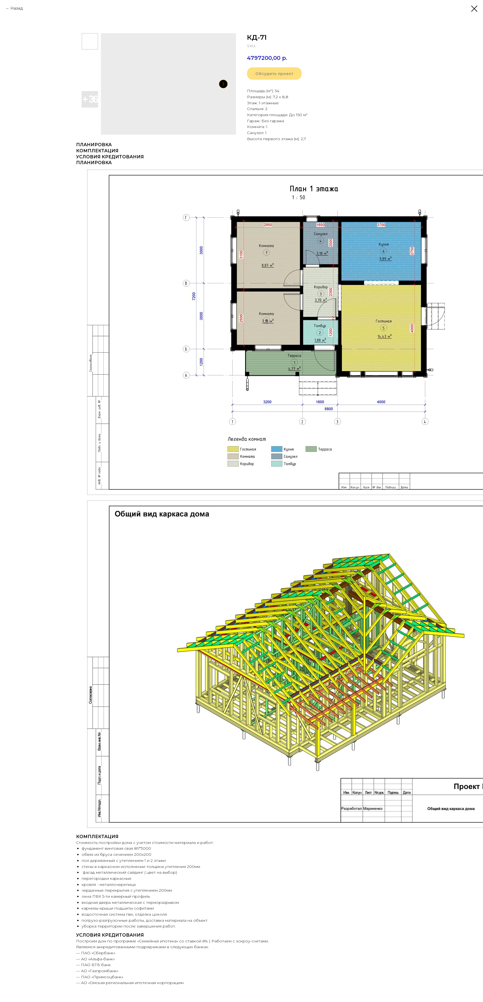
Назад (16, 8)
